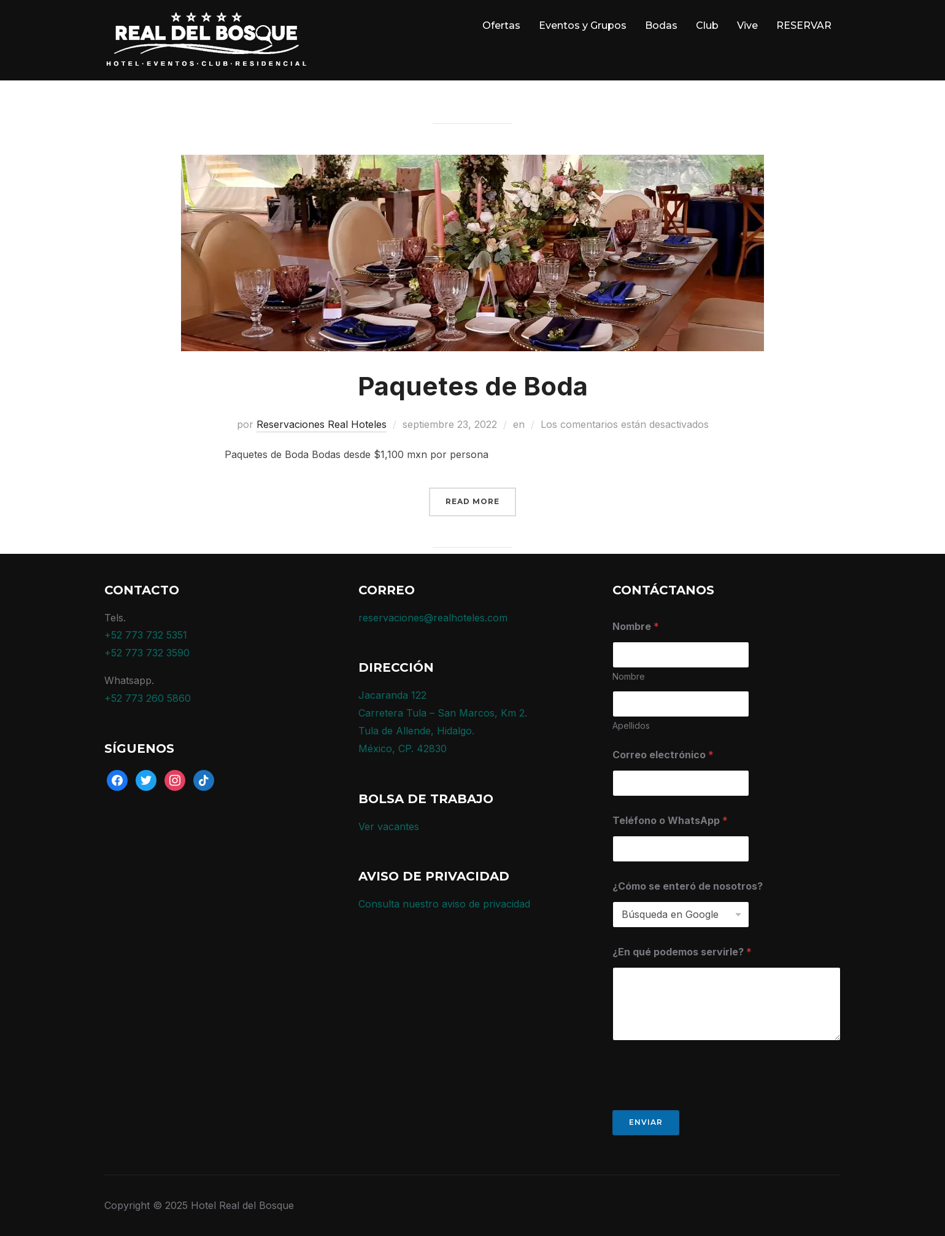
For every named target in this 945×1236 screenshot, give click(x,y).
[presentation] (705, 1102)
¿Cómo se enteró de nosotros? (687, 886)
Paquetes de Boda (473, 386)
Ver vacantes (388, 826)
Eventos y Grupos (583, 25)
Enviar (646, 1122)
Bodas (661, 25)
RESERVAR (803, 25)
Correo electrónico (663, 755)
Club (707, 25)
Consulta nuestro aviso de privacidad (444, 904)
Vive (747, 25)
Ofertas (501, 25)
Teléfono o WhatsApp (670, 820)
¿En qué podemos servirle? (682, 952)
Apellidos (631, 725)
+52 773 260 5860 (147, 698)
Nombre (628, 676)
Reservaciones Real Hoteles (321, 424)
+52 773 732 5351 (145, 635)
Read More (473, 501)
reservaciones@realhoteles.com (432, 618)
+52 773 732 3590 (147, 653)
